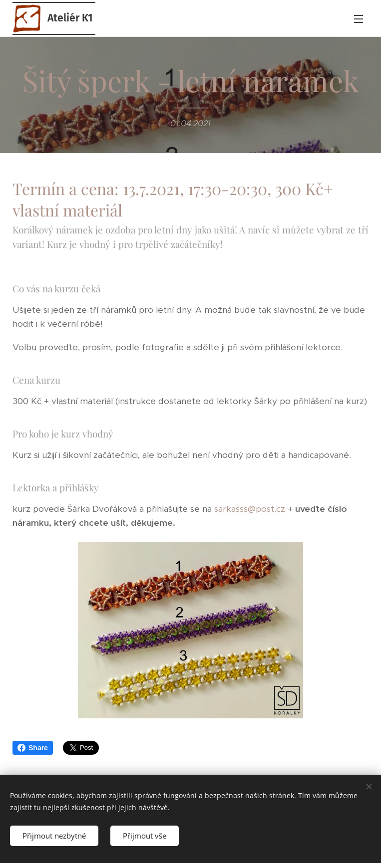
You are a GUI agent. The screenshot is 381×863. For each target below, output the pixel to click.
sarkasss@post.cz (249, 508)
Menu (358, 18)
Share (32, 748)
